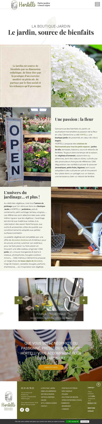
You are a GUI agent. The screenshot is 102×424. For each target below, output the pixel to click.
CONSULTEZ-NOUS (51, 367)
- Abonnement (66, 406)
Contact (44, 406)
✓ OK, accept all (72, 421)
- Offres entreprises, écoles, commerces (71, 401)
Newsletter (92, 403)
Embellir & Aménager (48, 391)
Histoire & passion (47, 394)
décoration (31, 261)
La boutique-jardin (48, 388)
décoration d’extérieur (20, 240)
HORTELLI (84, 135)
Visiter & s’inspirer (47, 397)
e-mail (93, 396)
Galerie (43, 400)
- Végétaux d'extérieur (69, 388)
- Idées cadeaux (66, 391)
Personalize (84, 421)
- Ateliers (64, 394)
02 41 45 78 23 (27, 388)
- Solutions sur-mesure (69, 397)
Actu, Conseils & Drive (49, 403)
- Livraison (65, 409)
